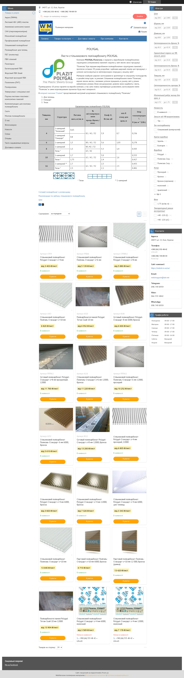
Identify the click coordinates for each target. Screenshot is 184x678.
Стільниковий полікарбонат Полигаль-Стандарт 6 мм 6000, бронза (54, 442)
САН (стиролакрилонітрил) (16, 31)
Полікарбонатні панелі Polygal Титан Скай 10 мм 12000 (54, 620)
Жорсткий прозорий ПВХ (15, 78)
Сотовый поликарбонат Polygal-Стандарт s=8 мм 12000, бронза (91, 441)
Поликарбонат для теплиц (16, 50)
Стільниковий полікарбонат (16, 45)
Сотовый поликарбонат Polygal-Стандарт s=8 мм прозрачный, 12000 (55, 380)
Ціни (40, 199)
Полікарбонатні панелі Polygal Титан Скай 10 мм (91, 318)
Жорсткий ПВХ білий (13, 73)
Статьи (7, 134)
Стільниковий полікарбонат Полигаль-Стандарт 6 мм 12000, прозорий (128, 380)
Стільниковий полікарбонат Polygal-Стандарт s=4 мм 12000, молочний (128, 621)
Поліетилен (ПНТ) (12, 82)
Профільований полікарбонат (17, 40)
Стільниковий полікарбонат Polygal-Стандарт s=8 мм (125, 258)
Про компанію (107, 39)
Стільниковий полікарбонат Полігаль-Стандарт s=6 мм (89, 258)
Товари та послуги (62, 39)
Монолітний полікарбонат (16, 36)
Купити (53, 276)
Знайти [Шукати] (140, 16)
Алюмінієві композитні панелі (17, 26)
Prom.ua (105, 673)
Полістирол (9, 64)
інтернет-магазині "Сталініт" (51, 93)
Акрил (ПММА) (11, 17)
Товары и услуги (12, 13)
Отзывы (8, 138)
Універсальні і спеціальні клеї (17, 91)
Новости (8, 129)
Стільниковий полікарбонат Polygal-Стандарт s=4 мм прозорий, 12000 (125, 439)
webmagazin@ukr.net (160, 277)
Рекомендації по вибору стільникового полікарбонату (62, 196)
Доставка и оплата (13, 147)
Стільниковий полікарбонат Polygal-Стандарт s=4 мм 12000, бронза (92, 502)
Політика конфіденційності (117, 675)
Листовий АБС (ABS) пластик (16, 22)
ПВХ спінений (10, 59)
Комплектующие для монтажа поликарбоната (17, 105)
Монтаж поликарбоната (15, 116)
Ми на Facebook (11, 665)
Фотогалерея (10, 125)
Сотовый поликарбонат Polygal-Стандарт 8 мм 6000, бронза (128, 318)
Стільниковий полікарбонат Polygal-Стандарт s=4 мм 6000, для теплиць (127, 502)
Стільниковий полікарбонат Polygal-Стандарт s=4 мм (52, 258)
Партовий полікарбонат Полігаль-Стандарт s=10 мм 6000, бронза (92, 560)
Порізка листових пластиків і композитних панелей (17, 97)
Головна (44, 39)
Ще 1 (159, 194)
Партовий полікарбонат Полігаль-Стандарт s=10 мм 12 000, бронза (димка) (129, 562)
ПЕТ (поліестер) (12, 54)
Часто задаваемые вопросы (17, 143)
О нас (7, 120)
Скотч (7, 111)
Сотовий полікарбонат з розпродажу (54, 192)
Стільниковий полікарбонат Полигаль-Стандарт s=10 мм (53, 560)
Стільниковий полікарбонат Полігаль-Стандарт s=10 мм (53, 318)
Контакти (123, 39)
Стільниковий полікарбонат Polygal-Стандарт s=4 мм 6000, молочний (91, 621)
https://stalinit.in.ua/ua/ (160, 268)
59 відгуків (137, 2)
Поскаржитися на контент (96, 675)
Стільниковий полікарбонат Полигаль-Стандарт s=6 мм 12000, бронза (92, 380)
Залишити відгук (140, 27)
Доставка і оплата (86, 39)
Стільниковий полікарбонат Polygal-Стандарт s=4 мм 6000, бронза (54, 502)
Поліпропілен (10, 87)
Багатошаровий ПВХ (13, 68)
